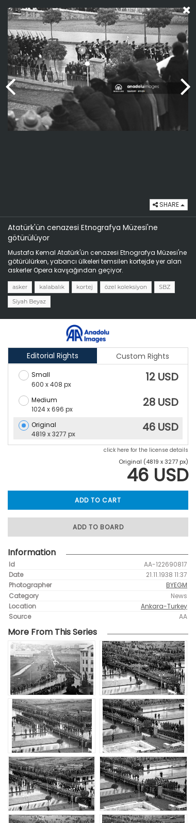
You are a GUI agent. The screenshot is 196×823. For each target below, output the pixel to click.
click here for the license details (146, 450)
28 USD (160, 402)
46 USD (160, 427)
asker (19, 287)
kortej (84, 287)
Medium (44, 399)
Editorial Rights (52, 355)
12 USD (161, 377)
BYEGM (176, 585)
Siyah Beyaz (29, 301)
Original (43, 424)
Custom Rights (142, 356)
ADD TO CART (98, 500)
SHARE (169, 204)
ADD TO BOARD (98, 527)
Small (40, 374)
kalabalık (51, 287)
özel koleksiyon (126, 287)
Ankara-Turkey (164, 606)
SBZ (164, 287)
